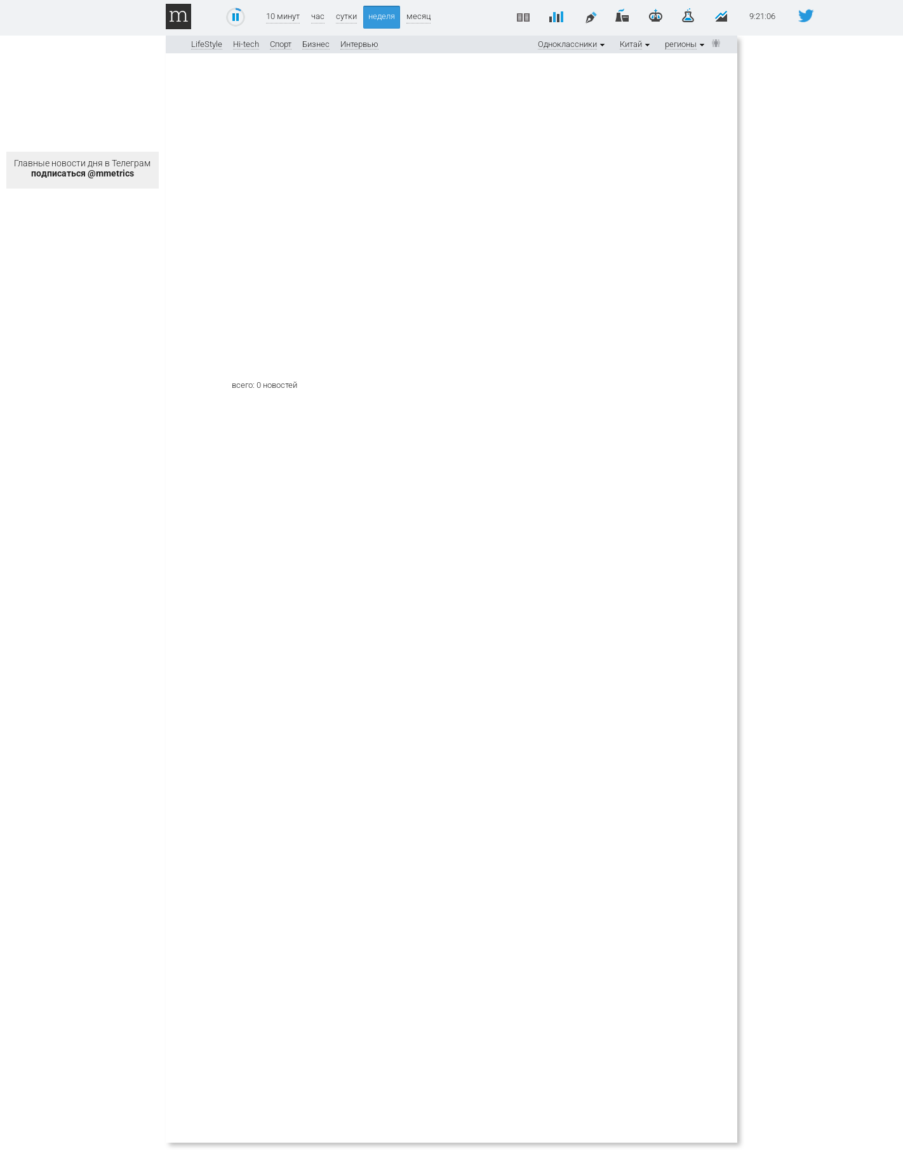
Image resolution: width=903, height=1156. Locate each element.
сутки (346, 16)
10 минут (283, 16)
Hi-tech (246, 44)
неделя (381, 16)
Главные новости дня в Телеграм (82, 168)
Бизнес (316, 44)
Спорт (280, 44)
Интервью (359, 44)
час (317, 16)
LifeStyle (206, 44)
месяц (418, 16)
